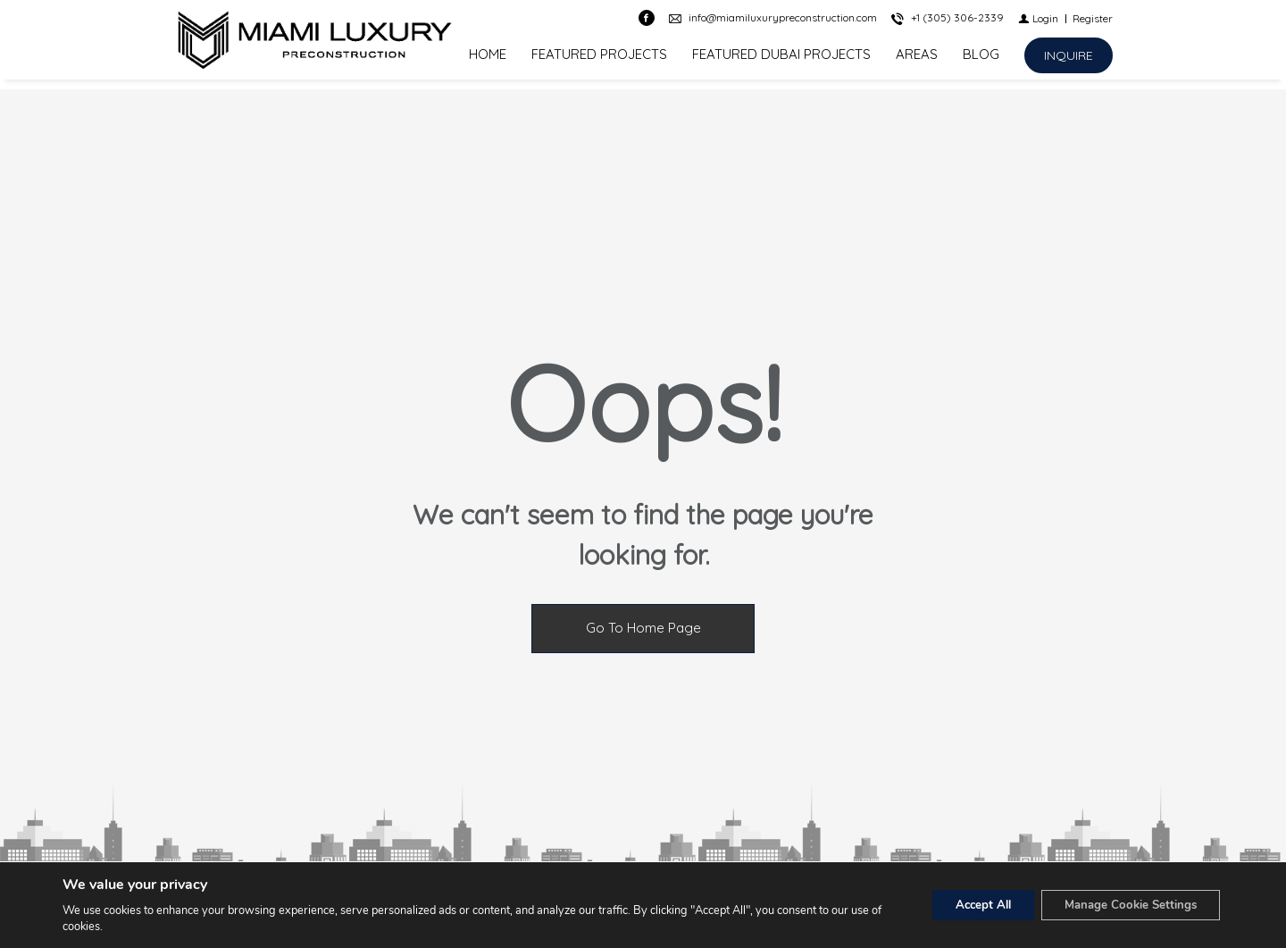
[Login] (1038, 22)
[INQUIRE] (1068, 60)
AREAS (917, 59)
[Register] (1093, 22)
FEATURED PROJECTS (599, 59)
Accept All (963, 904)
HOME (487, 59)
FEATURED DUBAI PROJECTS (781, 59)
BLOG (981, 59)
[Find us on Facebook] (647, 23)
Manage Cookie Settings (1123, 904)
